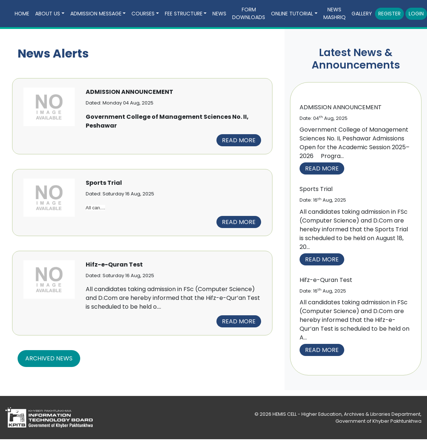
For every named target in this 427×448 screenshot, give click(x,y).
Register (389, 13)
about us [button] (47, 13)
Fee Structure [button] (184, 13)
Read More (322, 168)
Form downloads (248, 13)
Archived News (49, 358)
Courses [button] (143, 13)
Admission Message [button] (96, 13)
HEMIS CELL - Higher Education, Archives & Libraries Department (346, 414)
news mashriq (334, 13)
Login (416, 13)
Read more (239, 140)
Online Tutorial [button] (292, 13)
